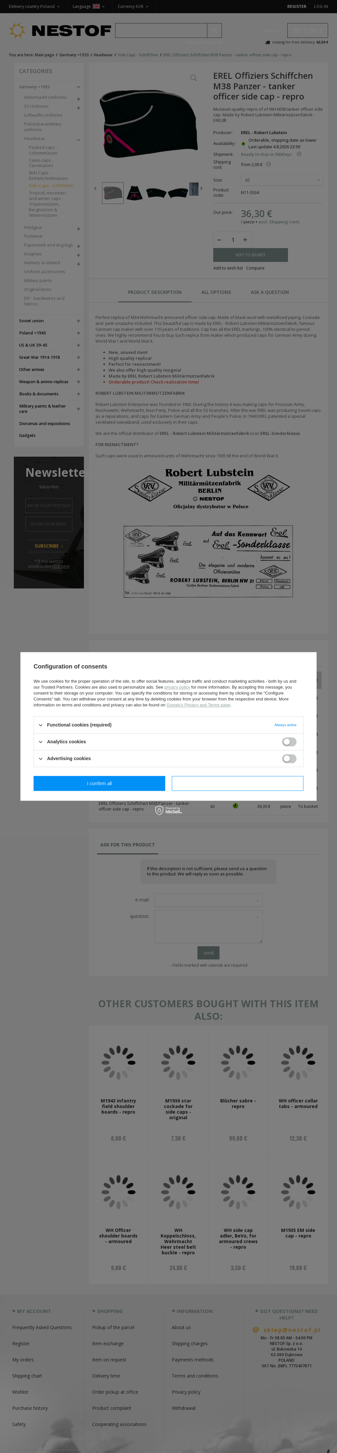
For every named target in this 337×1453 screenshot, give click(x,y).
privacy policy (177, 687)
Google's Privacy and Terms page (198, 704)
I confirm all (237, 783)
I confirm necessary (99, 783)
